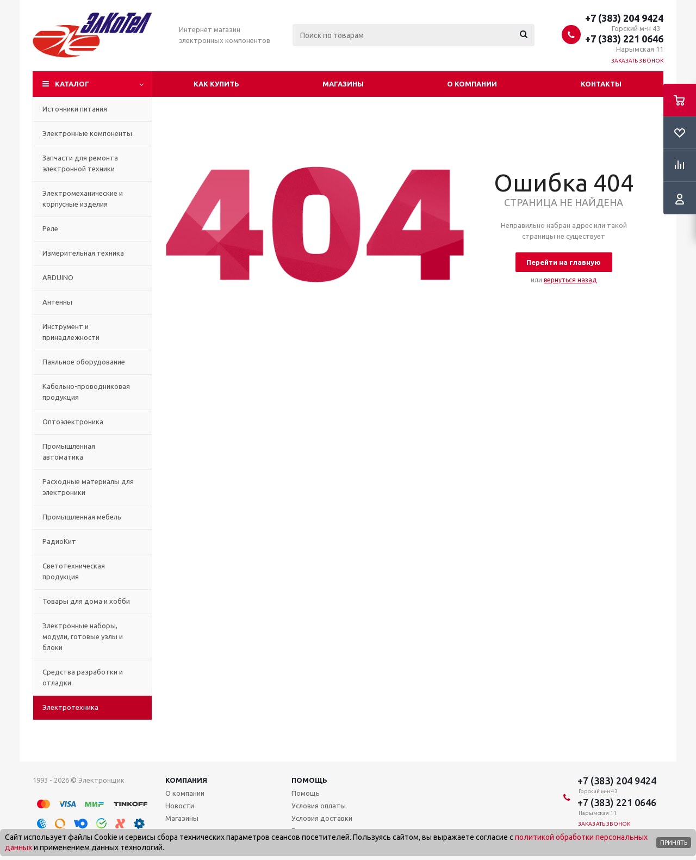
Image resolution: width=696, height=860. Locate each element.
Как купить (216, 84)
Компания (186, 780)
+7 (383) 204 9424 (624, 18)
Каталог (72, 84)
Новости (179, 805)
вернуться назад (570, 279)
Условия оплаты (318, 805)
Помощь (309, 780)
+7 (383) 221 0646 (624, 39)
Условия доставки (321, 818)
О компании (472, 84)
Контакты (601, 84)
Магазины (343, 84)
